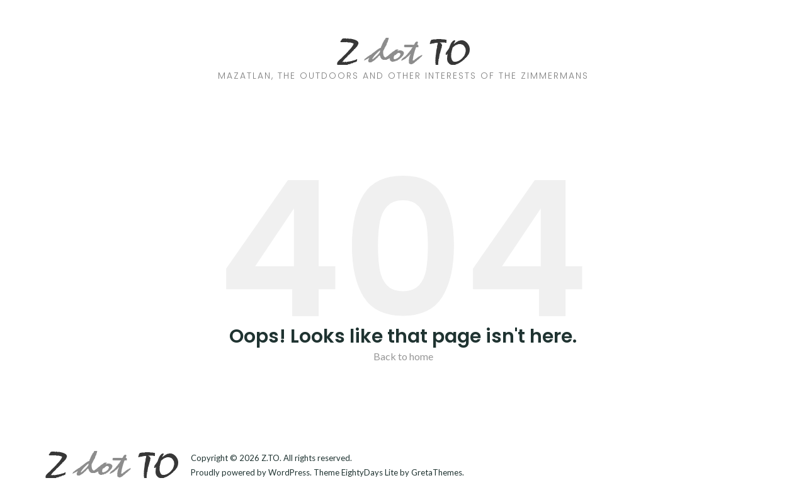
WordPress (289, 472)
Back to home (403, 356)
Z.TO (270, 458)
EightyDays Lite (369, 472)
